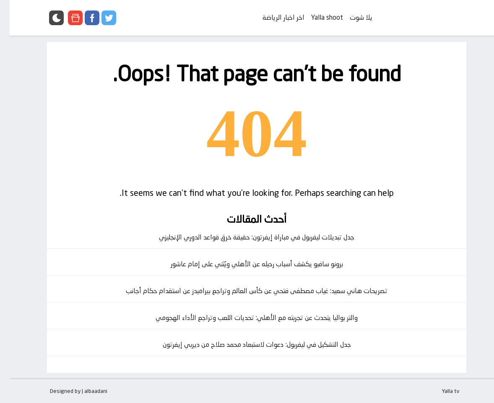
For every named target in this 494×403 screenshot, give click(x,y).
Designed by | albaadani (69, 391)
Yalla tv (441, 391)
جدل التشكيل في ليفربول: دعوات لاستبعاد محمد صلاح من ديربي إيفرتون (247, 344)
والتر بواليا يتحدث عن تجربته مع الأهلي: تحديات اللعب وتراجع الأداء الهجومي (247, 317)
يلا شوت (351, 17)
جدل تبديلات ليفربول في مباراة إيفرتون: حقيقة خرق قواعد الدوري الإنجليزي (247, 237)
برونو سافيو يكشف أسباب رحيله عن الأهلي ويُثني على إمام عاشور (247, 264)
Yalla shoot (317, 17)
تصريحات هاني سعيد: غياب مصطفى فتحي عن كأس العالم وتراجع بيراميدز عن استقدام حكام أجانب (247, 291)
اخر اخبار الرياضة (274, 17)
